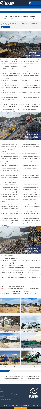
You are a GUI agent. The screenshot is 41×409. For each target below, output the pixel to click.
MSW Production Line (6, 374)
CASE (31, 7)
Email (20, 407)
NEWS (24, 7)
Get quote (6, 27)
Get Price (6, 407)
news (17, 9)
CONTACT (37, 7)
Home (14, 9)
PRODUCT (17, 7)
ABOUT (10, 7)
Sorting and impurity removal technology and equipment (16, 286)
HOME (3, 7)
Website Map (35, 405)
